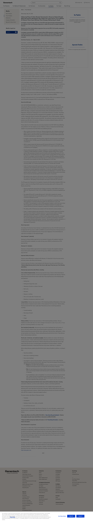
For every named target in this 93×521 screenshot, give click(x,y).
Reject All (71, 517)
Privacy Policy (12, 518)
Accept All (80, 517)
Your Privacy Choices (62, 517)
